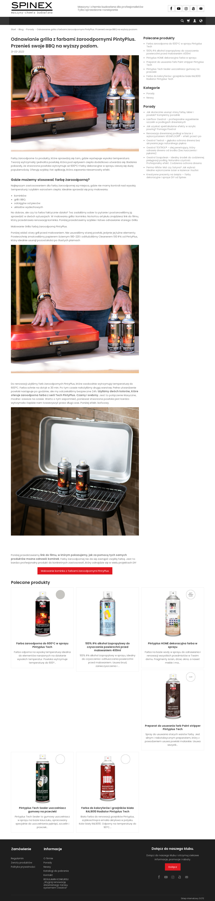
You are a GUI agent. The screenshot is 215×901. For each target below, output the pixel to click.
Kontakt (48, 874)
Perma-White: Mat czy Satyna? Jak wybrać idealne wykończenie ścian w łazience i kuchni (172, 169)
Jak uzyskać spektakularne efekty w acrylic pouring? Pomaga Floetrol (171, 128)
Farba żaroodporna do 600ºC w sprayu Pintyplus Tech (174, 45)
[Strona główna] (32, 8)
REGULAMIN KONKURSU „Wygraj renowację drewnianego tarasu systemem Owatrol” (56, 883)
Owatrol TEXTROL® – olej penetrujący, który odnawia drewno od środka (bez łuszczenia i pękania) (171, 150)
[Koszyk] (188, 21)
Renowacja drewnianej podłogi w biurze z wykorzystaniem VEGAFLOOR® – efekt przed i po (173, 135)
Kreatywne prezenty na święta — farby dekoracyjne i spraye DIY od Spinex (168, 176)
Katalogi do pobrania (56, 870)
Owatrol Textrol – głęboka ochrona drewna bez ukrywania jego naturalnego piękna (173, 142)
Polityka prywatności (23, 866)
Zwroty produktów (21, 861)
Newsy (150, 97)
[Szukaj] (182, 21)
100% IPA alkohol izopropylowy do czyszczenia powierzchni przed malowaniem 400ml (172, 52)
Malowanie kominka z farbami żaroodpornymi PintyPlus (75, 571)
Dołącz (172, 867)
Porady (150, 93)
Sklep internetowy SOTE (192, 897)
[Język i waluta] (201, 21)
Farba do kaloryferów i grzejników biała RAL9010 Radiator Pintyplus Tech (173, 78)
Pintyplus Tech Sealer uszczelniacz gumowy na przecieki (172, 71)
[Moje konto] (194, 21)
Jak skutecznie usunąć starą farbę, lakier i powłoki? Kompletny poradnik (170, 114)
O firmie (48, 857)
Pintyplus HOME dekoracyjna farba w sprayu (171, 57)
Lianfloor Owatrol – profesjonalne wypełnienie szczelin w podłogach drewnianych (172, 121)
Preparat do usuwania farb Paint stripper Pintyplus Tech (175, 63)
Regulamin (17, 857)
